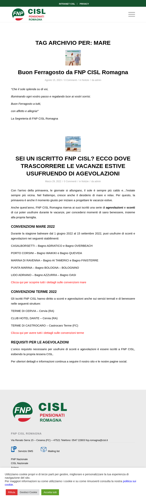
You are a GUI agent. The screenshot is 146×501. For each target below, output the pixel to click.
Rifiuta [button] (11, 492)
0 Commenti (70, 80)
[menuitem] (67, 4)
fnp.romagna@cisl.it (97, 440)
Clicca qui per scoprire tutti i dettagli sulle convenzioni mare (48, 282)
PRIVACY (84, 4)
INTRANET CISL (67, 4)
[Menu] (129, 14)
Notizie (85, 80)
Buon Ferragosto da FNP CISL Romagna (73, 72)
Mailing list (53, 451)
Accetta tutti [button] (50, 492)
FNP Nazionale (19, 459)
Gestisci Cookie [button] (28, 492)
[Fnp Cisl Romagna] (60, 14)
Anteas (15, 467)
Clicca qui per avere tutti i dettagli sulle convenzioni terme (47, 332)
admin (98, 80)
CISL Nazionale (19, 463)
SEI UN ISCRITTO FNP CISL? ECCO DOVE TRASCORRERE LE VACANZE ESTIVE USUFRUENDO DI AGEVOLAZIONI (73, 166)
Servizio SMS (25, 451)
